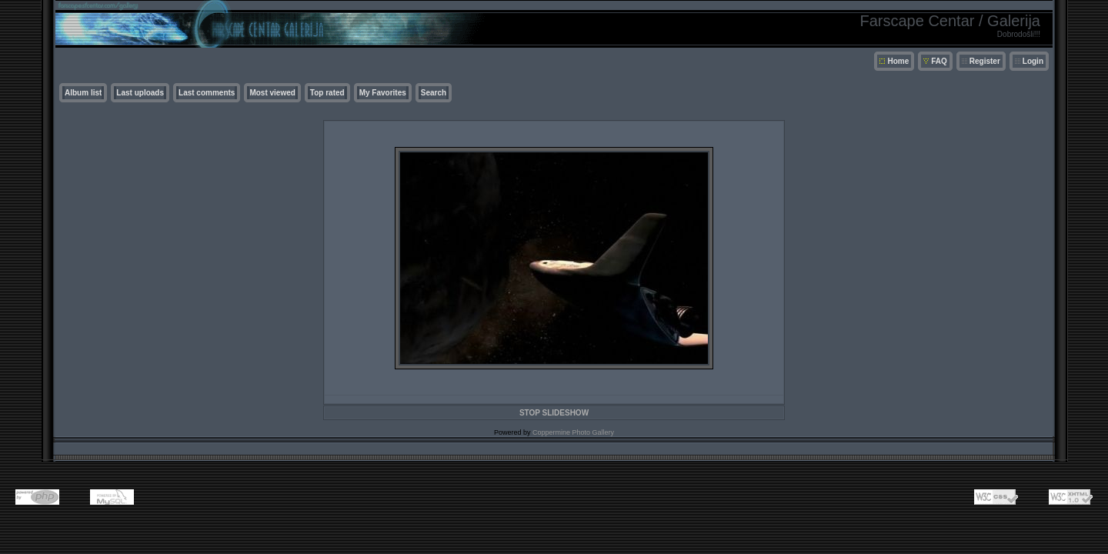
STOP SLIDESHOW (554, 413)
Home (898, 61)
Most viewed (272, 92)
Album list (83, 92)
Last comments (207, 92)
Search (433, 92)
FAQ (939, 61)
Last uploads (140, 92)
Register (985, 61)
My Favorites (382, 92)
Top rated (327, 92)
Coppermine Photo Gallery (573, 432)
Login (1033, 61)
